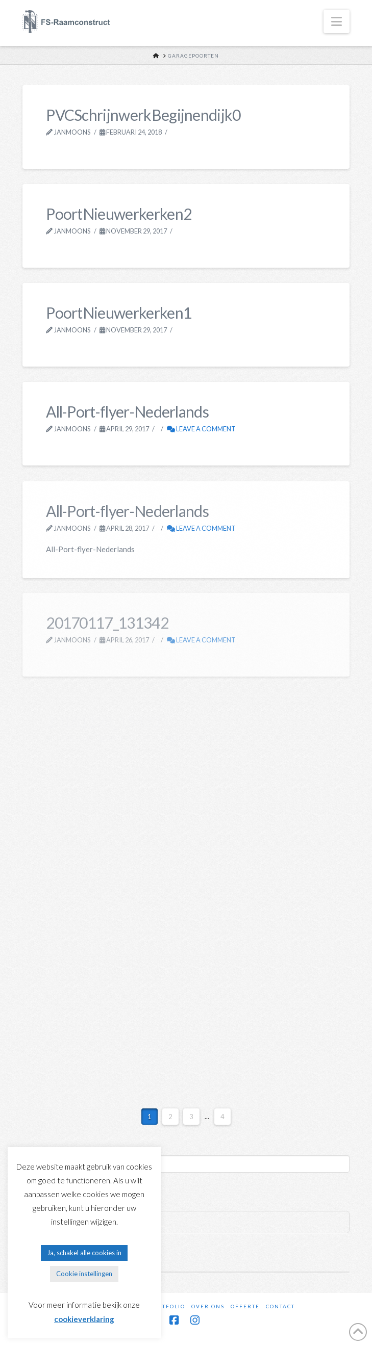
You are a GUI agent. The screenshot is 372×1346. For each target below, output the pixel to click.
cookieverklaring (84, 1319)
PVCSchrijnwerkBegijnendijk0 (143, 115)
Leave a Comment (201, 429)
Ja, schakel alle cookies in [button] (84, 1253)
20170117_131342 (107, 622)
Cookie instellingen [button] (84, 1274)
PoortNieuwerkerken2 (118, 213)
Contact (280, 1306)
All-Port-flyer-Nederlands (127, 411)
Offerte (245, 1306)
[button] (337, 21)
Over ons (208, 1306)
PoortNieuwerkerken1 (118, 312)
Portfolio (167, 1306)
